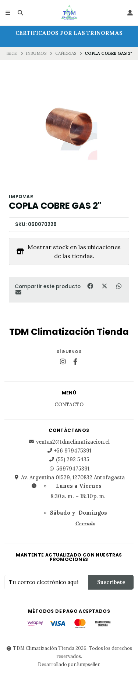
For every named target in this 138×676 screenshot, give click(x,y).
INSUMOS (36, 53)
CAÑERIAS (66, 53)
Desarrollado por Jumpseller (68, 664)
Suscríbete (111, 582)
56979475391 (69, 468)
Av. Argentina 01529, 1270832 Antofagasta (69, 477)
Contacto (69, 404)
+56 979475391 (69, 450)
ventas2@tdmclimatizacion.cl (69, 441)
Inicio (12, 53)
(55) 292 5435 (69, 459)
